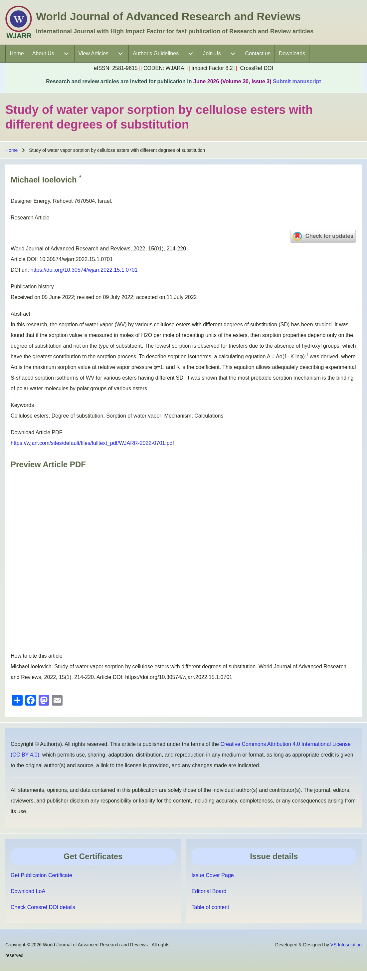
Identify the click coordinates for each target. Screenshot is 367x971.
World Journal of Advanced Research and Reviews (168, 16)
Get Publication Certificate (41, 875)
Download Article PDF (37, 432)
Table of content (210, 907)
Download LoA (28, 891)
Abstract (20, 314)
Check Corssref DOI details (43, 907)
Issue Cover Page (213, 875)
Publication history (32, 286)
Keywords (22, 405)
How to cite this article (37, 656)
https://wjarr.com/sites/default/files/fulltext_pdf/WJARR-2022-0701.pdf (92, 443)
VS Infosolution (346, 944)
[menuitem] (17, 53)
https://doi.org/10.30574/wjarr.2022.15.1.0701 (84, 270)
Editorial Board (209, 891)
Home (11, 150)
